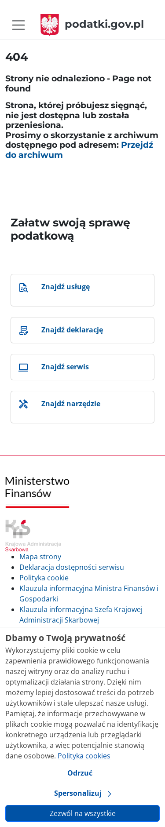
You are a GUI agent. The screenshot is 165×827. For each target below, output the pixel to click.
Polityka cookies (84, 756)
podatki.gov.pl (92, 24)
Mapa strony (40, 556)
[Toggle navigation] (18, 25)
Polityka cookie (44, 578)
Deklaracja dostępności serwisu (71, 567)
